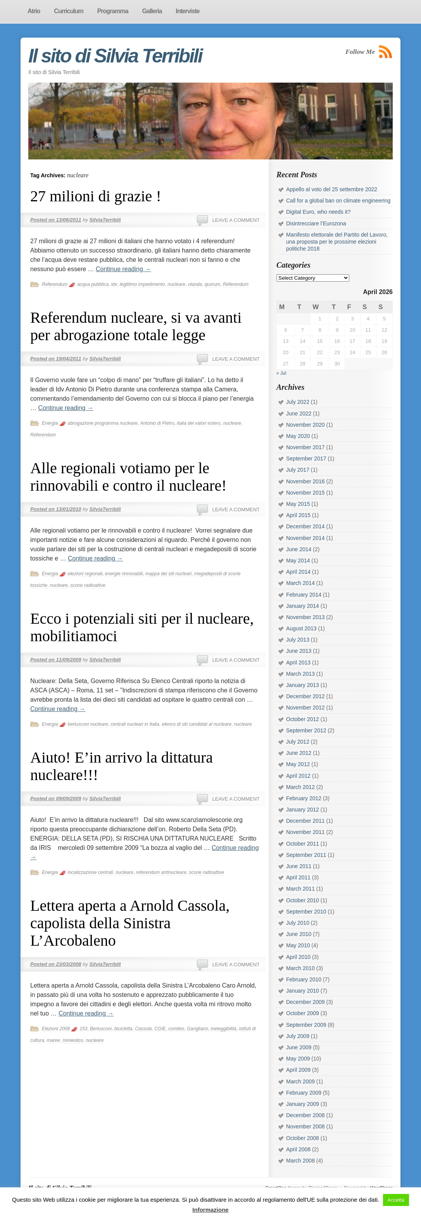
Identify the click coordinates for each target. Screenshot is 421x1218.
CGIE (160, 1028)
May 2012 (298, 764)
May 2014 (298, 560)
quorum (213, 284)
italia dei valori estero (199, 423)
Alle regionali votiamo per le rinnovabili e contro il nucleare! (128, 476)
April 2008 (298, 1149)
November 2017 (305, 447)
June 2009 (298, 1047)
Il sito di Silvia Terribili (115, 56)
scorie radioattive (87, 585)
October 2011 (302, 844)
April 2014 (298, 572)
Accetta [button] (396, 1200)
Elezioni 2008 (56, 1028)
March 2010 (300, 968)
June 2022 (298, 413)
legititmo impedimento (142, 284)
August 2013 (301, 628)
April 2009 (298, 1070)
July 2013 (297, 640)
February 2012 (303, 798)
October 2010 (302, 900)
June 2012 (298, 753)
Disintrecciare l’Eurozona (316, 223)
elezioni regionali (85, 573)
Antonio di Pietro (157, 423)
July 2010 (297, 923)
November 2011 (305, 832)
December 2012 (305, 696)
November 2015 (305, 493)
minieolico (72, 1040)
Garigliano (197, 1028)
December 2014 (305, 526)
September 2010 (306, 911)
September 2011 (306, 855)
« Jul (281, 373)
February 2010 (303, 979)
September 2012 (306, 730)
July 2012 (297, 742)
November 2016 (305, 481)
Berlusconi (101, 1028)
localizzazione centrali (90, 872)
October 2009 (302, 1013)
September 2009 (306, 1025)
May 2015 (298, 504)
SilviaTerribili (105, 220)
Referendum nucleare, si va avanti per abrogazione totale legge (136, 326)
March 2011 (300, 889)
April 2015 (298, 515)
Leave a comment (236, 220)
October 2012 (302, 719)
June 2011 (298, 866)
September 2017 (306, 458)
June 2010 (298, 934)
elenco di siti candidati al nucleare (196, 724)
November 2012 (305, 707)
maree (53, 1040)
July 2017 (297, 470)
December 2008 (305, 1115)
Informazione (210, 1209)
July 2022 (297, 402)
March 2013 (300, 674)
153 (83, 1028)
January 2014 (302, 606)
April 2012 (298, 776)
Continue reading (123, 269)
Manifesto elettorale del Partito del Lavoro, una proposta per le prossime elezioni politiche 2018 (337, 242)
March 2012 (300, 787)
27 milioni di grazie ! (95, 196)
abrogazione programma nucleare (103, 423)
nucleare (176, 284)
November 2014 (305, 538)
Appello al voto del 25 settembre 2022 (331, 189)
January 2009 (302, 1104)
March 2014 (300, 583)
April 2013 (298, 662)
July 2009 (297, 1036)
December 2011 (305, 821)
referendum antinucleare (161, 872)
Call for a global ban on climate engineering (338, 200)
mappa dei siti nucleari (168, 573)
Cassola (143, 1028)
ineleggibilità (223, 1028)
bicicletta (123, 1028)
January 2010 (302, 991)
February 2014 (303, 595)
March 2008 (300, 1160)
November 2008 (305, 1126)
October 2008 (302, 1138)
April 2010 (298, 957)
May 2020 (298, 436)
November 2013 (305, 617)
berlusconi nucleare (88, 724)
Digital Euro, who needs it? (318, 212)
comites (176, 1028)
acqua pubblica (93, 284)
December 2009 (305, 1002)
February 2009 (303, 1093)
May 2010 (298, 945)
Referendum (54, 284)
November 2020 (305, 425)
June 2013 (298, 651)
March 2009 (300, 1081)
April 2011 (298, 877)
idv (114, 284)
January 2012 (302, 809)
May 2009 (298, 1058)
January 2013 (302, 685)
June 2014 (298, 549)
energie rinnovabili (124, 573)
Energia (50, 423)
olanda (195, 284)
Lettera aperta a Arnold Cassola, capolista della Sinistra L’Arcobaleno (129, 923)
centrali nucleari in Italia (134, 724)
